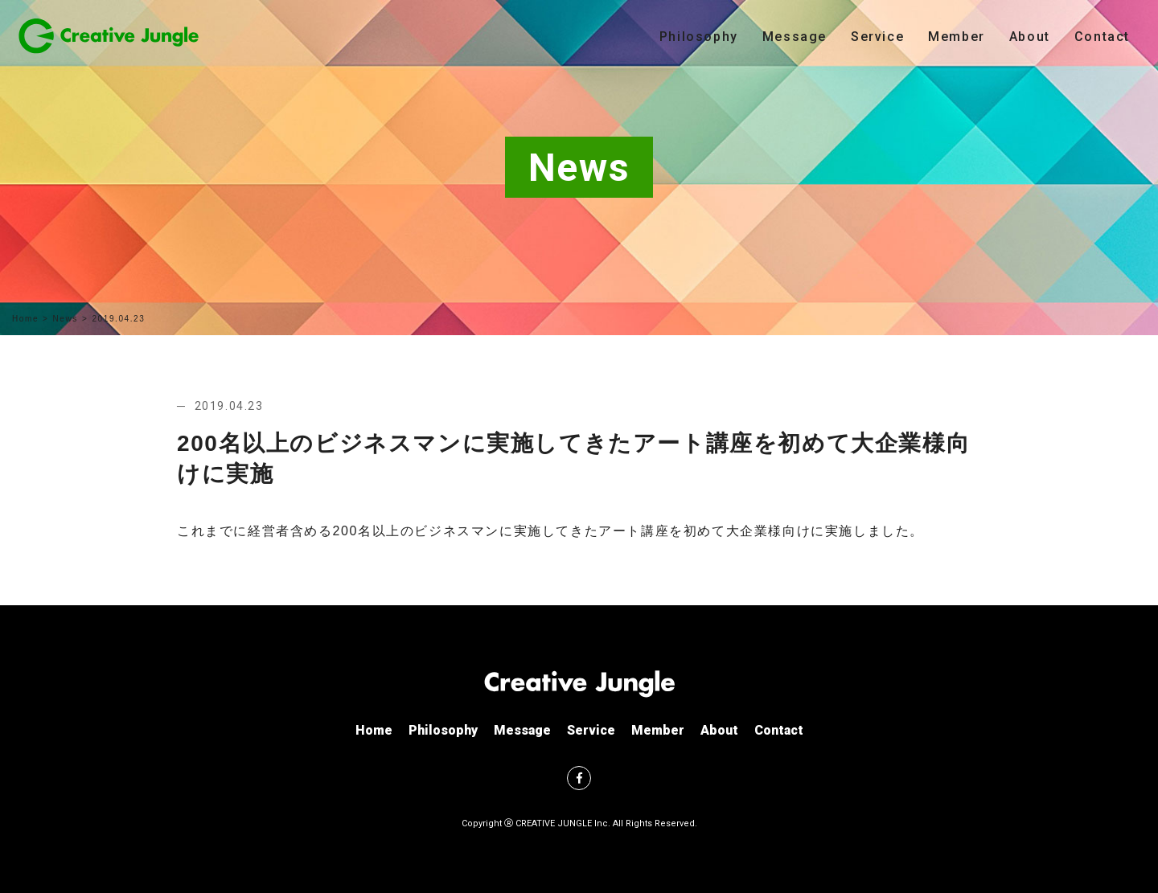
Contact (1102, 36)
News (65, 318)
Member (956, 36)
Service (877, 36)
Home (25, 318)
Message (794, 36)
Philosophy (698, 36)
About (1029, 36)
